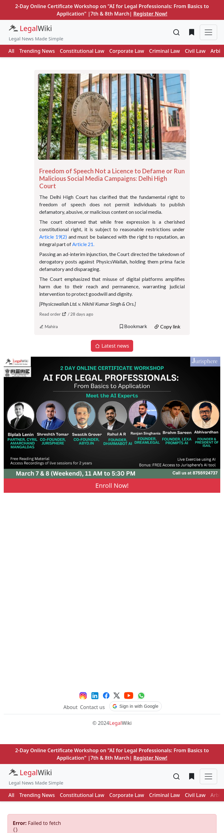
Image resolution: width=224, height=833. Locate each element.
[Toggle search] (176, 32)
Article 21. (83, 244)
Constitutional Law (82, 51)
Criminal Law (164, 51)
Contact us (92, 707)
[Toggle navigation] (208, 32)
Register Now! (150, 13)
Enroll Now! (112, 485)
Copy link (167, 326)
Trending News (37, 51)
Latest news (112, 345)
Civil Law (195, 51)
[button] (135, 706)
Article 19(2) (53, 237)
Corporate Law (126, 51)
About (70, 707)
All (11, 51)
